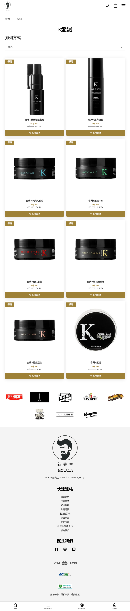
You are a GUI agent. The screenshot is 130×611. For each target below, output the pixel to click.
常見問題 (65, 522)
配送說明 (65, 505)
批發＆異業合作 (65, 526)
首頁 (7, 19)
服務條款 (54, 594)
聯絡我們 (65, 530)
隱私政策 (65, 594)
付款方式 (65, 501)
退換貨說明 (65, 513)
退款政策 (75, 594)
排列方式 (13, 38)
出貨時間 (65, 509)
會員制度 (65, 517)
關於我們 (65, 496)
